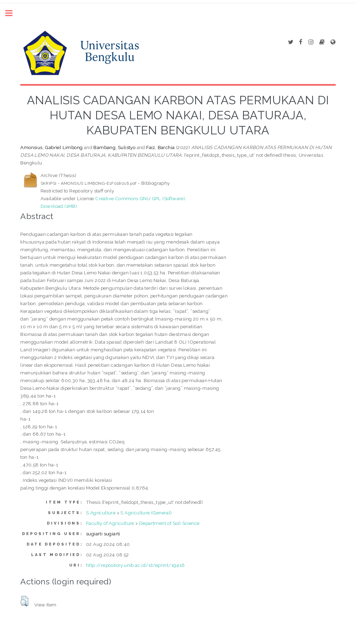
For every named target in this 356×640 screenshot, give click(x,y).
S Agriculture (100, 512)
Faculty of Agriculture (110, 523)
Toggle (12, 13)
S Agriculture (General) (146, 512)
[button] (24, 601)
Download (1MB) (59, 206)
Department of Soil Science (169, 523)
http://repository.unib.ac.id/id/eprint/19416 (135, 565)
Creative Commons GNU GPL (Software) (140, 198)
